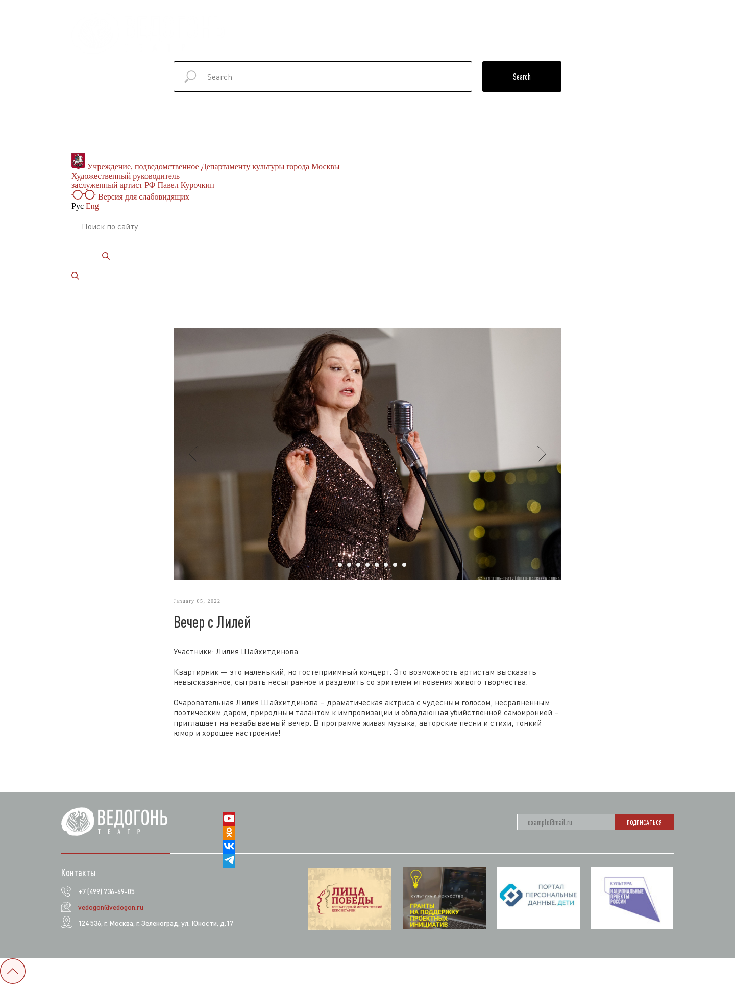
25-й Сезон (598, 38)
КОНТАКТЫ (542, 38)
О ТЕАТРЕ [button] (279, 28)
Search (522, 76)
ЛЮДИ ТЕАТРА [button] (562, 28)
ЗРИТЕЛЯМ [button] (630, 28)
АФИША (333, 28)
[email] (566, 827)
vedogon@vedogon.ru (110, 912)
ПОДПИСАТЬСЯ (644, 827)
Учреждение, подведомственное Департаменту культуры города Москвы (205, 166)
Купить (649, 38)
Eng (92, 206)
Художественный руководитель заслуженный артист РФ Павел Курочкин (142, 180)
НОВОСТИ (503, 28)
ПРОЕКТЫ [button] (446, 28)
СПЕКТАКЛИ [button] (384, 28)
